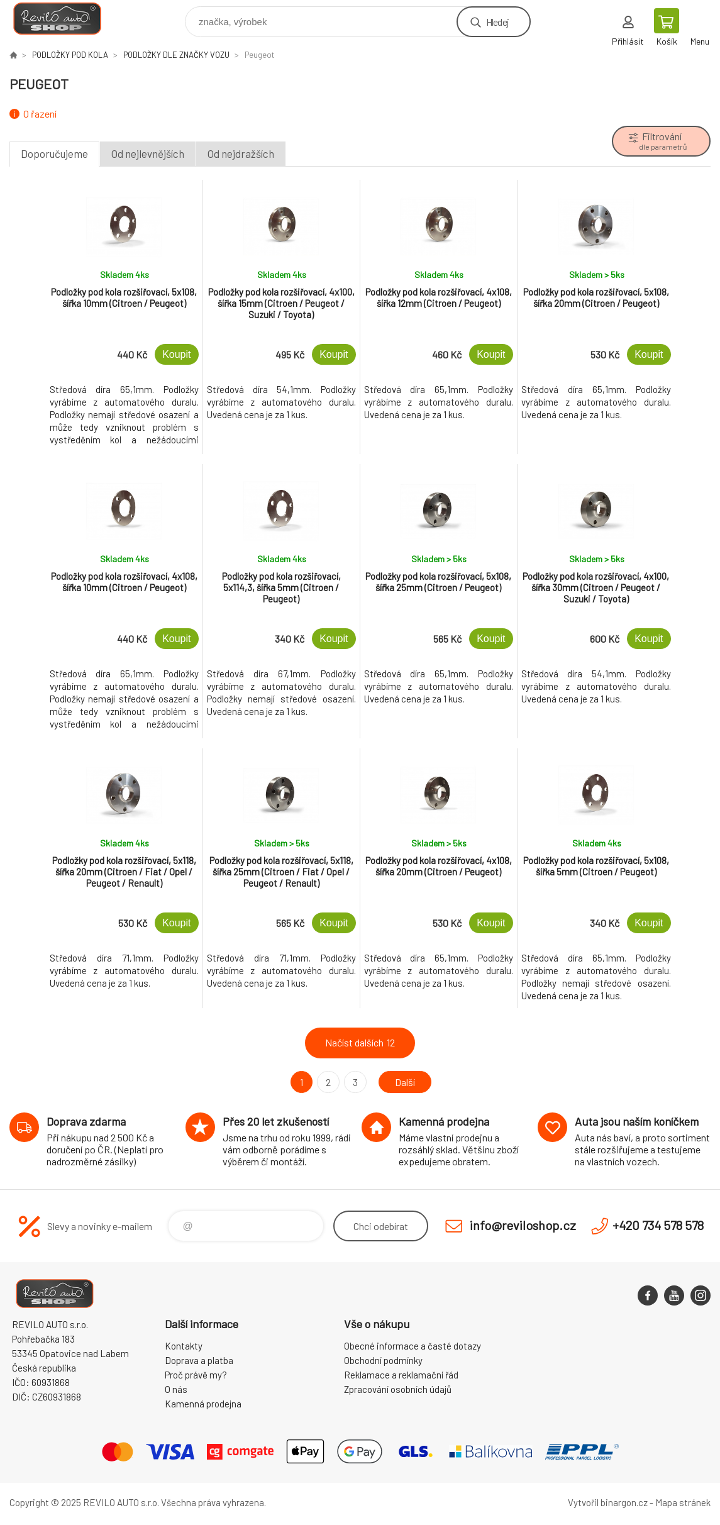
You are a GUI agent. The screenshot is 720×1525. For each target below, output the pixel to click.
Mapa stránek (683, 1502)
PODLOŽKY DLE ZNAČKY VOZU (176, 55)
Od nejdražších (241, 153)
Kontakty (183, 1345)
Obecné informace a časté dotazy (412, 1345)
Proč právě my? (196, 1374)
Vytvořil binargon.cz (608, 1502)
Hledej (497, 22)
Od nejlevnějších (147, 153)
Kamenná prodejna (203, 1403)
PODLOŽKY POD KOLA (70, 55)
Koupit (176, 354)
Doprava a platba (199, 1360)
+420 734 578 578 (658, 1225)
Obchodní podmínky (383, 1360)
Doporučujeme (54, 153)
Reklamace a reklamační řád (401, 1374)
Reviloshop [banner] (65, 18)
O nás (176, 1389)
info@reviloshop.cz (523, 1225)
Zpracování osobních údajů (397, 1389)
